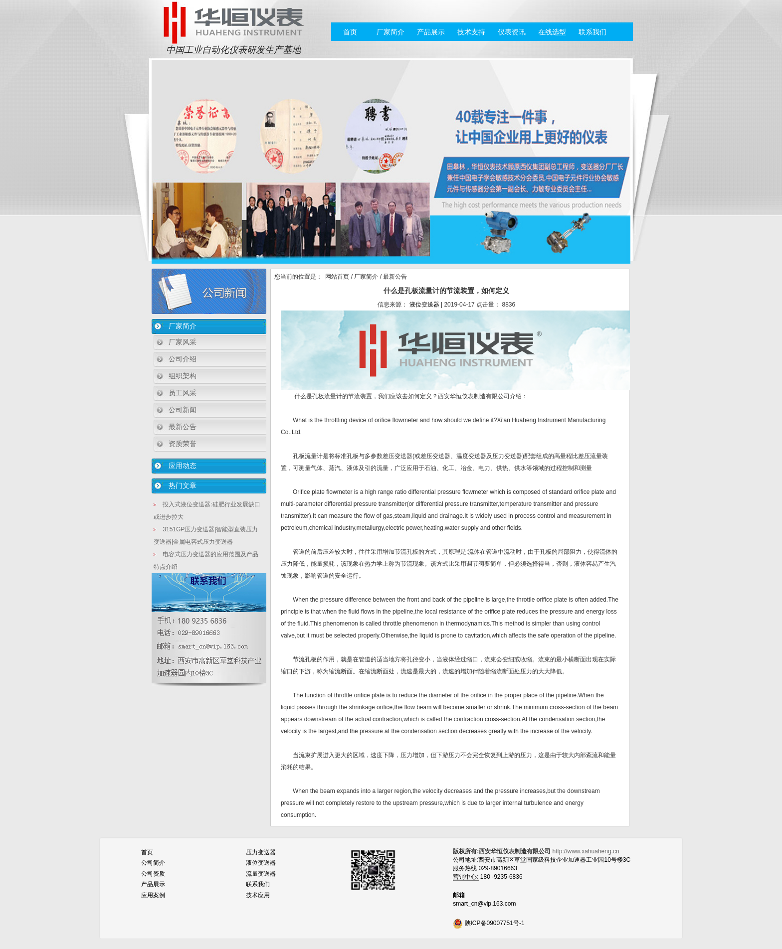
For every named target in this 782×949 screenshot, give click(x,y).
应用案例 (153, 895)
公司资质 (153, 873)
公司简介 (153, 862)
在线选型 (552, 32)
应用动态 (182, 466)
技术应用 (258, 895)
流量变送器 (261, 873)
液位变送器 (424, 304)
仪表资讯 (512, 32)
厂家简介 (390, 32)
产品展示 (431, 32)
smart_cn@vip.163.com (484, 903)
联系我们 (592, 32)
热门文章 (182, 485)
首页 (350, 32)
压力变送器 (261, 852)
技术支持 (471, 32)
